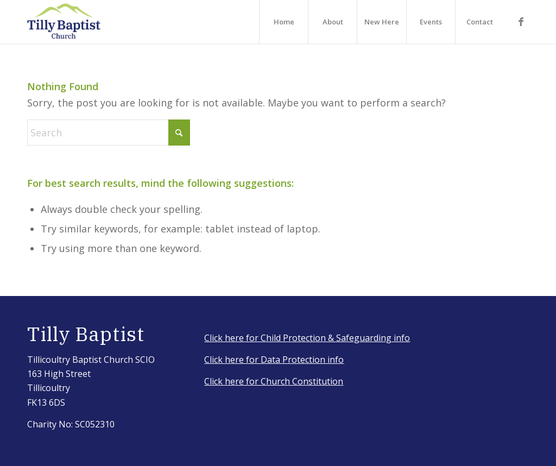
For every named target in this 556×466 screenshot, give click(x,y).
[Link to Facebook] (521, 21)
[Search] (108, 132)
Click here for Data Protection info (274, 360)
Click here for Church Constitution (273, 381)
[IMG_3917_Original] (64, 21)
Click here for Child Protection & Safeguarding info (307, 338)
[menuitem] (283, 21)
